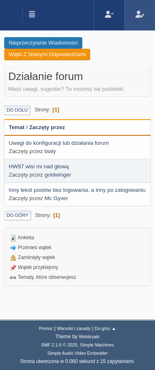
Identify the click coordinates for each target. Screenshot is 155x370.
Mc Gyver (56, 198)
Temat (16, 127)
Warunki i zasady (74, 328)
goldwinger (58, 175)
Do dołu (17, 110)
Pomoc (46, 328)
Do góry (18, 215)
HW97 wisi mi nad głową (39, 166)
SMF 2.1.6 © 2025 (59, 344)
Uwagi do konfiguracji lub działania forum (59, 143)
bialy (50, 151)
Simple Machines (97, 344)
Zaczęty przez (47, 127)
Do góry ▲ (105, 328)
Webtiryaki (89, 336)
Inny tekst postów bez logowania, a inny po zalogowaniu (77, 190)
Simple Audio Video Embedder (77, 353)
